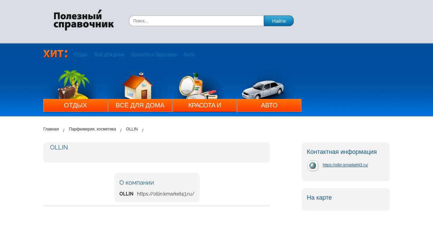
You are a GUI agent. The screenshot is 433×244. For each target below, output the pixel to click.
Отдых (81, 54)
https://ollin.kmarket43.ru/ (345, 165)
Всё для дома (109, 54)
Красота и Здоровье (154, 54)
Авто (189, 54)
